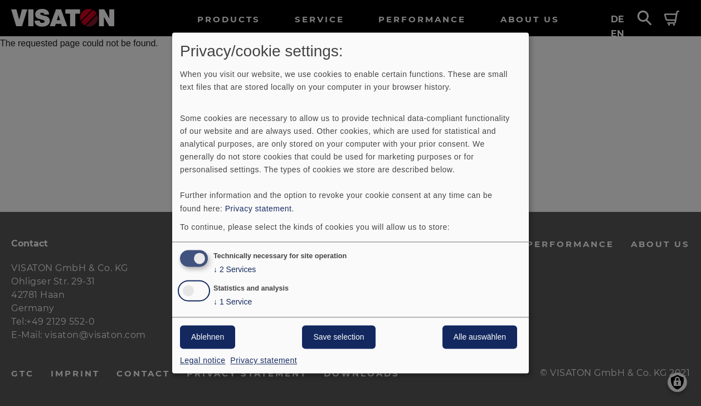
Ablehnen (207, 337)
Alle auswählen (480, 337)
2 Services (234, 270)
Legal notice (203, 360)
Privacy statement (258, 208)
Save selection (338, 337)
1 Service (232, 302)
